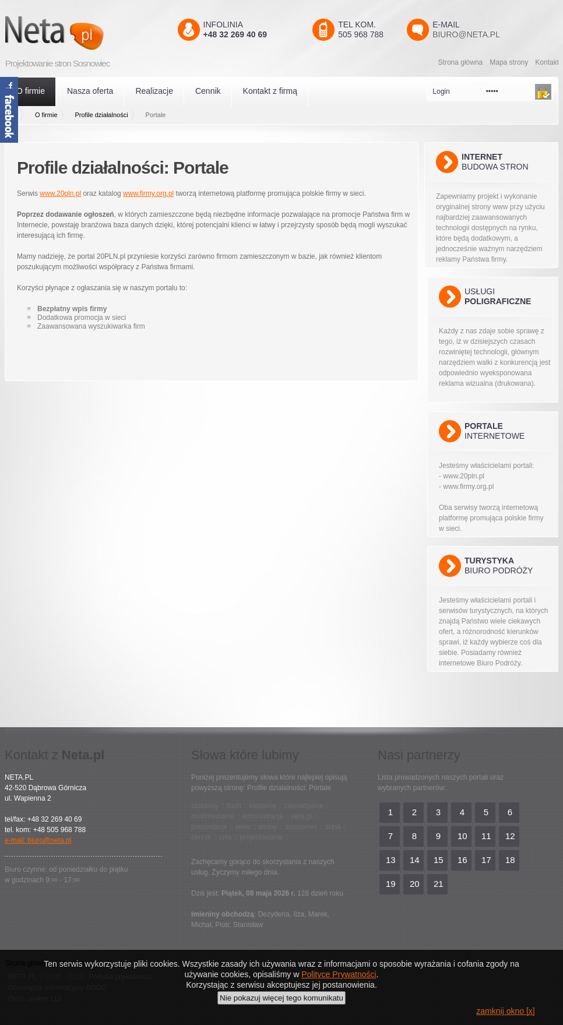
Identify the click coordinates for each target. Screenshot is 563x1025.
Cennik (208, 91)
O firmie (30, 91)
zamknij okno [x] (505, 1011)
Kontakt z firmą (270, 91)
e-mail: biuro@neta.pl (38, 840)
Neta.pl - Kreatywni (71, 33)
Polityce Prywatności (338, 974)
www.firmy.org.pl (148, 193)
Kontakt (547, 62)
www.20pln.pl (60, 193)
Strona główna (460, 62)
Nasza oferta (90, 91)
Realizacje (154, 91)
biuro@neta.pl (466, 34)
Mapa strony (509, 62)
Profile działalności (101, 114)
